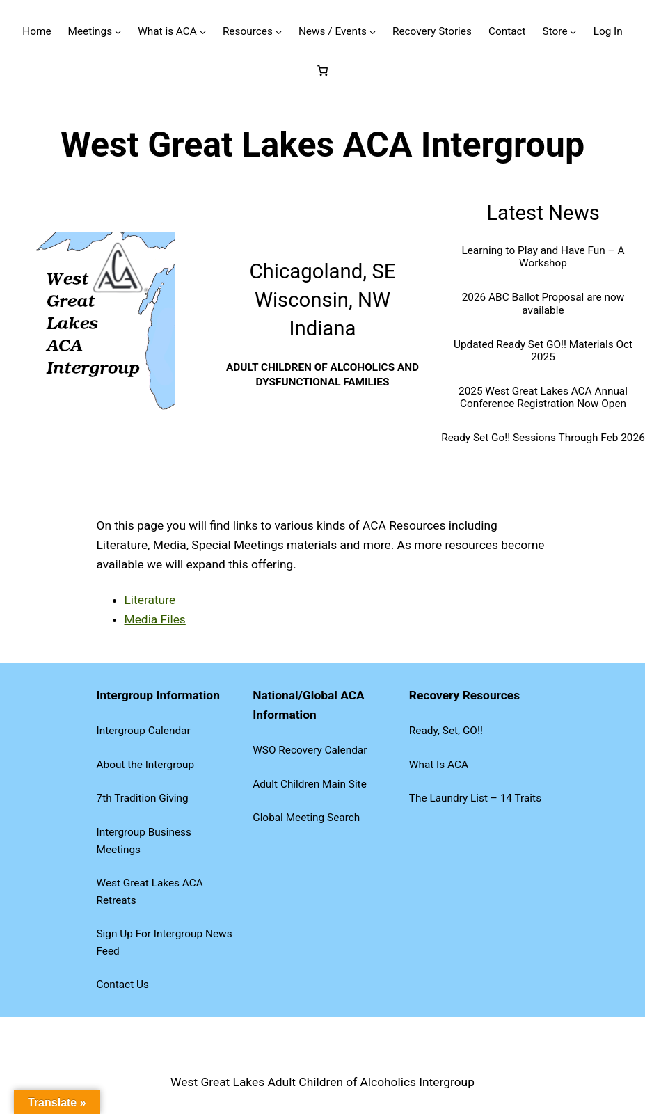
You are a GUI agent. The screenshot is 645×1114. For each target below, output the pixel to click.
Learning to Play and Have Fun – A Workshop (542, 256)
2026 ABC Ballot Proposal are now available (543, 303)
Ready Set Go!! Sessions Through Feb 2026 (543, 437)
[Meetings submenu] (118, 32)
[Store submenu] (573, 32)
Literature (150, 600)
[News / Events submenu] (372, 32)
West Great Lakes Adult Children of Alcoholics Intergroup (322, 1082)
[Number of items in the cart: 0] (322, 70)
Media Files (155, 619)
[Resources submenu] (279, 32)
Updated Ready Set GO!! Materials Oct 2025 (543, 350)
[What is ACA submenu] (203, 32)
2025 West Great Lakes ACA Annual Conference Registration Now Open (543, 397)
